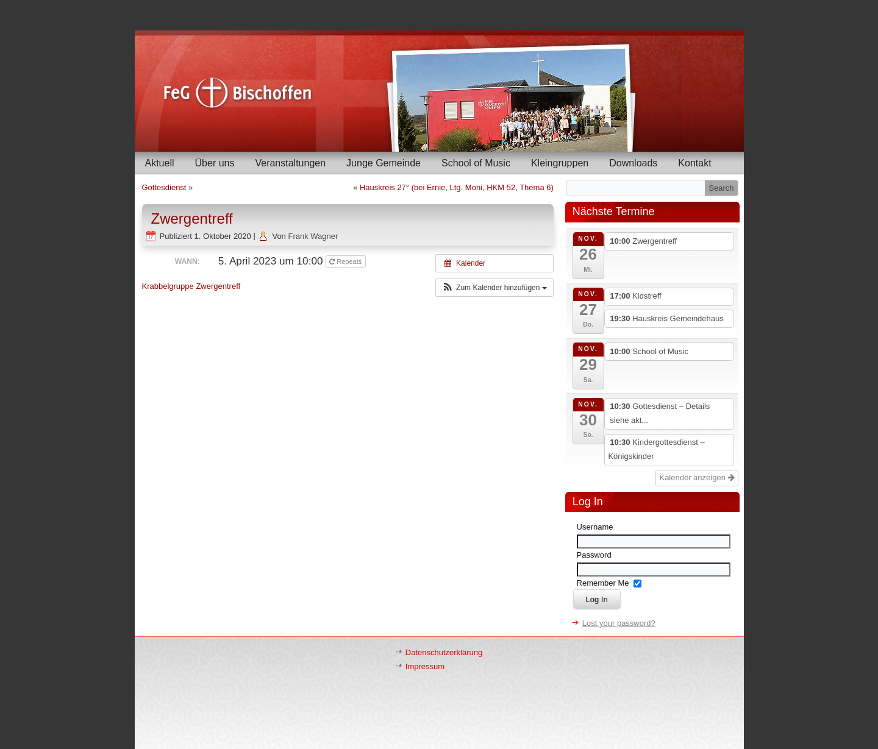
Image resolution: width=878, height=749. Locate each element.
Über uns (215, 163)
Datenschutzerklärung (443, 652)
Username (595, 526)
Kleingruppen (559, 163)
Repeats (346, 261)
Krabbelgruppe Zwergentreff (191, 286)
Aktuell (159, 163)
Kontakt (694, 163)
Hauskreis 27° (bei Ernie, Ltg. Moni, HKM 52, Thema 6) (457, 187)
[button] (494, 287)
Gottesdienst (164, 187)
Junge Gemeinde (383, 163)
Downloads (633, 163)
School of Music (475, 163)
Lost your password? (618, 623)
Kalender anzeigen (696, 477)
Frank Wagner (313, 236)
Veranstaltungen (290, 163)
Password (594, 554)
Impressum (424, 666)
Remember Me (603, 582)
